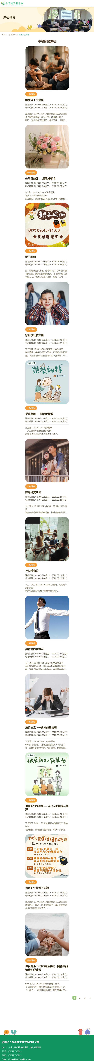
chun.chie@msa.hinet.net (19, 1059)
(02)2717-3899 (14, 1051)
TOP (84, 1031)
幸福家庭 (12, 35)
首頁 (3, 35)
